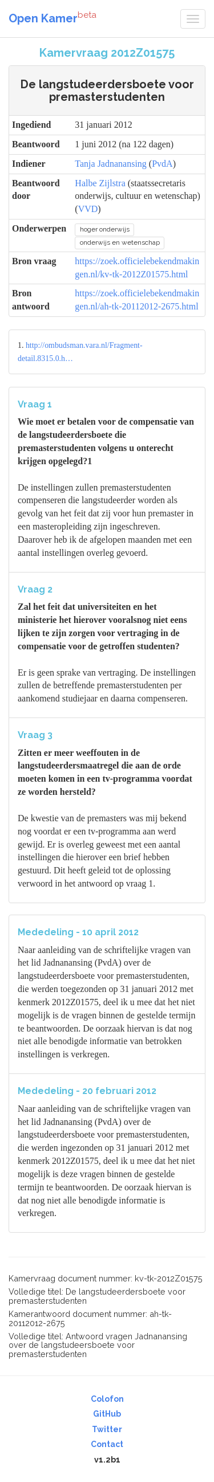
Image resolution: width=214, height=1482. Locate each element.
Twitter (107, 1429)
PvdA (162, 163)
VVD (88, 209)
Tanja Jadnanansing (111, 163)
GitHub (107, 1413)
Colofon (107, 1398)
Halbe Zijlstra (100, 183)
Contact (107, 1444)
